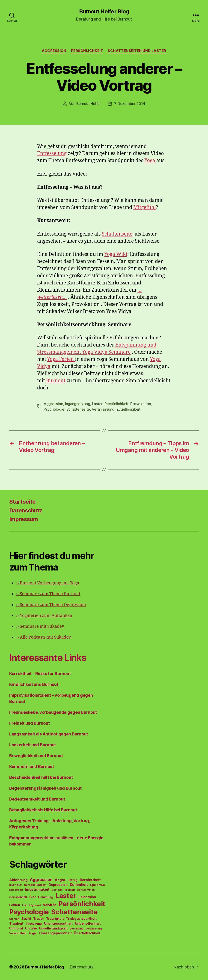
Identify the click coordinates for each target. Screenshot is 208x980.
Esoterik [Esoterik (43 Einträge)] (57, 889)
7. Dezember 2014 (129, 103)
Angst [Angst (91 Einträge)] (60, 880)
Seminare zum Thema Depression (51, 604)
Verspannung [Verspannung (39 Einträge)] (94, 928)
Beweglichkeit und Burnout (36, 755)
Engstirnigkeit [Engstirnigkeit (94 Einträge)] (37, 889)
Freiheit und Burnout (29, 723)
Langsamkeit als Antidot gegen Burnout (48, 734)
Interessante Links (47, 657)
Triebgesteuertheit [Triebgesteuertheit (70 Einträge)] (81, 918)
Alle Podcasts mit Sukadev (43, 637)
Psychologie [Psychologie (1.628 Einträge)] (29, 912)
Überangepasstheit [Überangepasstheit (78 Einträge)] (55, 933)
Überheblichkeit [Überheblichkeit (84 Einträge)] (87, 933)
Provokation (140, 403)
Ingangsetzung (77, 403)
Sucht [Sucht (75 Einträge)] (26, 918)
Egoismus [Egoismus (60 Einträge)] (97, 885)
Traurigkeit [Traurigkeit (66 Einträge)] (55, 918)
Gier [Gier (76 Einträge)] (32, 897)
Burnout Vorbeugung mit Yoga (47, 583)
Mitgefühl (144, 207)
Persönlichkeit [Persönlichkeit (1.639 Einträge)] (81, 904)
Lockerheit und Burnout (32, 744)
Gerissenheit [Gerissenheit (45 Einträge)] (18, 897)
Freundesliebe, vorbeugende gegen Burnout (53, 712)
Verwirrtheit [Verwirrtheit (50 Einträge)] (18, 933)
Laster (97, 403)
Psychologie (54, 409)
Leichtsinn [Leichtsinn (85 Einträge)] (87, 897)
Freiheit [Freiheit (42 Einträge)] (70, 889)
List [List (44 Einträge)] (24, 905)
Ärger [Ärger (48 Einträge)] (33, 933)
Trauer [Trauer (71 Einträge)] (38, 918)
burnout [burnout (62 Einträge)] (15, 885)
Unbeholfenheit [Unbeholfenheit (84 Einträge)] (88, 923)
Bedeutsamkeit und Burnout (37, 799)
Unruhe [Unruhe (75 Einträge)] (31, 928)
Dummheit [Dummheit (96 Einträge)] (79, 884)
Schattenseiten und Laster (137, 51)
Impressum (23, 519)
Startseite (22, 501)
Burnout (55, 381)
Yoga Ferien (61, 359)
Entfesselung (52, 153)
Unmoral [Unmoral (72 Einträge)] (16, 928)
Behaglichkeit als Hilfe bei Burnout (43, 809)
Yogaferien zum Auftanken (44, 615)
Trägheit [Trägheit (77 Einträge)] (16, 923)
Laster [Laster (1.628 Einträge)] (65, 896)
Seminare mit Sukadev (40, 626)
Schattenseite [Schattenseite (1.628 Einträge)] (74, 912)
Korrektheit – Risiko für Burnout (40, 673)
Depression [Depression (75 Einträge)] (58, 885)
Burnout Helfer (88, 103)
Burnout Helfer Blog (104, 11)
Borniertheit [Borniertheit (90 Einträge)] (90, 880)
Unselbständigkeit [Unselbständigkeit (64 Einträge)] (53, 928)
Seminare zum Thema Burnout (48, 594)
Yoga (149, 161)
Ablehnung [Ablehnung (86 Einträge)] (18, 880)
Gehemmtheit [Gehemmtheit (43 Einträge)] (86, 889)
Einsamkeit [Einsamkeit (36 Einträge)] (16, 889)
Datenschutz (25, 510)
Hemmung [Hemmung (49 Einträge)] (45, 897)
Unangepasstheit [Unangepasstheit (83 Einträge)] (58, 923)
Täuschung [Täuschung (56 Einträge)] (34, 923)
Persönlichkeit (87, 51)
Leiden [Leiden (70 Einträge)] (14, 905)
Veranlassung (103, 409)
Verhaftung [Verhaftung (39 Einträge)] (76, 928)
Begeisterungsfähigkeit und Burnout (45, 788)
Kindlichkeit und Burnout (33, 684)
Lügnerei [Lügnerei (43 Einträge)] (35, 905)
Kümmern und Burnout (31, 766)
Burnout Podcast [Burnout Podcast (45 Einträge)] (35, 885)
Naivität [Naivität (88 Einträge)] (49, 905)
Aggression (54, 51)
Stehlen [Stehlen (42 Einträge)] (14, 918)
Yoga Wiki (115, 254)
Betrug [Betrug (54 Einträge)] (72, 880)
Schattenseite (117, 234)
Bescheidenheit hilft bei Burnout (41, 777)
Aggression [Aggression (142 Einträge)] (41, 879)
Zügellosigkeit (128, 409)
